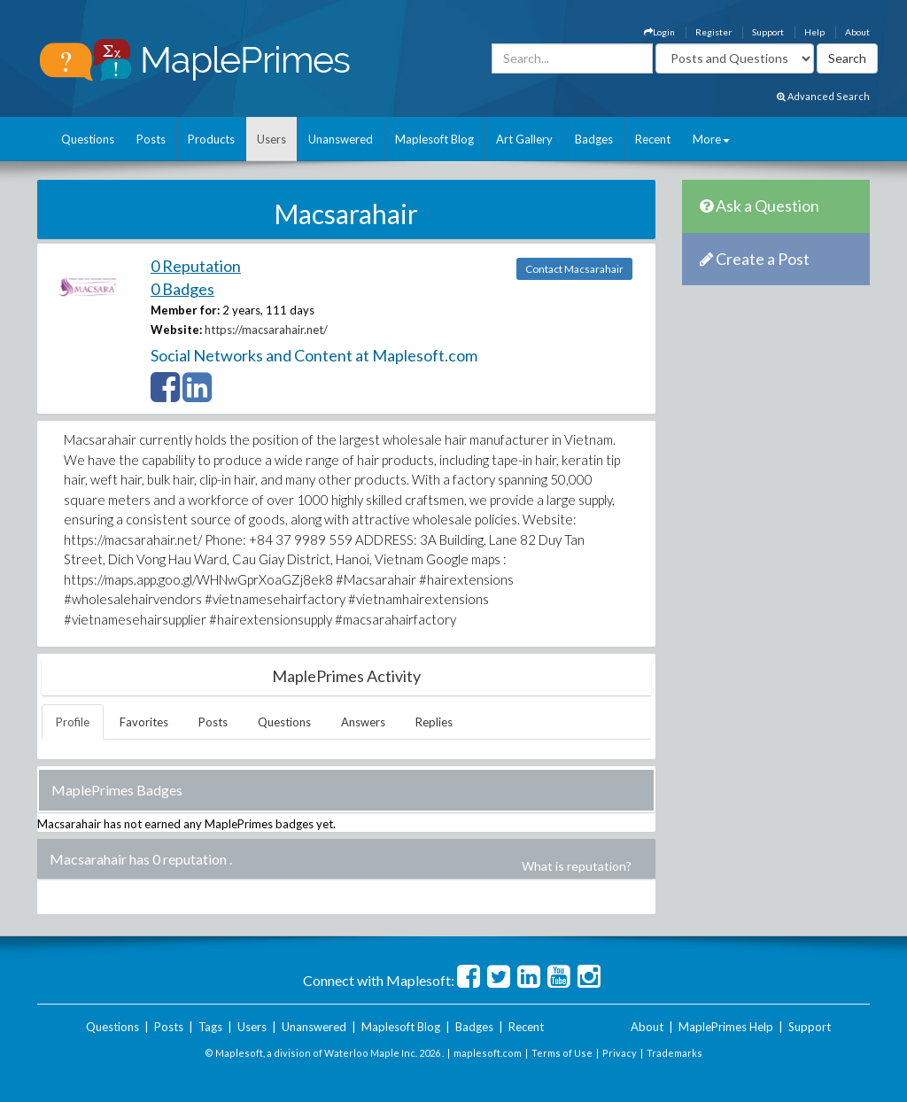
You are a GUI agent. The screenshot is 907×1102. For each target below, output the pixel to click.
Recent (653, 139)
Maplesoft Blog (434, 139)
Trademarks (674, 1053)
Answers (363, 722)
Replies (434, 722)
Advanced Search (823, 96)
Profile (72, 722)
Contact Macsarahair (574, 269)
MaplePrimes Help (725, 1027)
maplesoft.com (488, 1053)
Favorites (144, 722)
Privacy (619, 1053)
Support (768, 32)
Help (814, 32)
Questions (87, 139)
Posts (151, 139)
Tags (210, 1027)
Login (659, 32)
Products (211, 139)
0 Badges (182, 289)
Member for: (185, 310)
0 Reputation (196, 266)
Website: (176, 329)
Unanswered (340, 139)
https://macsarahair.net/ (266, 329)
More (711, 139)
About (857, 32)
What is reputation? (577, 865)
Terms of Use (562, 1053)
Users (271, 139)
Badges (594, 139)
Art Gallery (524, 139)
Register (713, 32)
